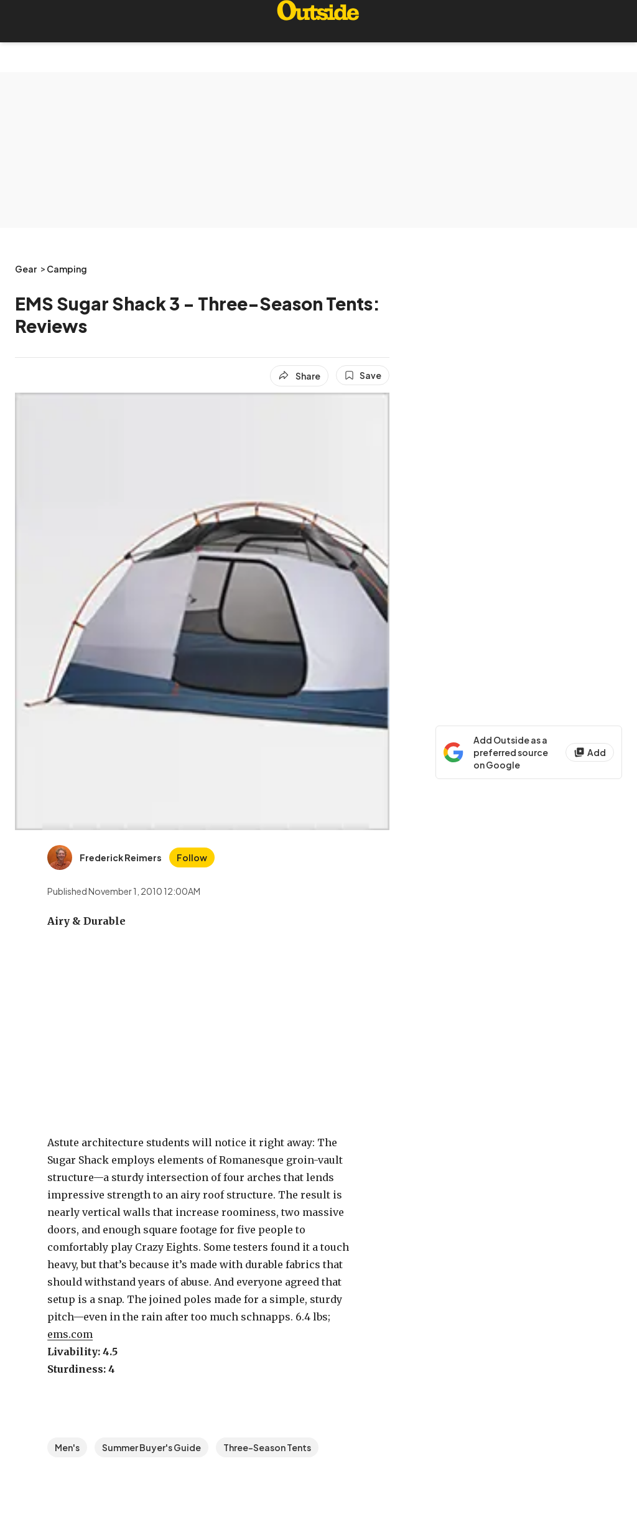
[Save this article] (362, 375)
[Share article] (299, 375)
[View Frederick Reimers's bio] (104, 857)
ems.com (70, 1334)
